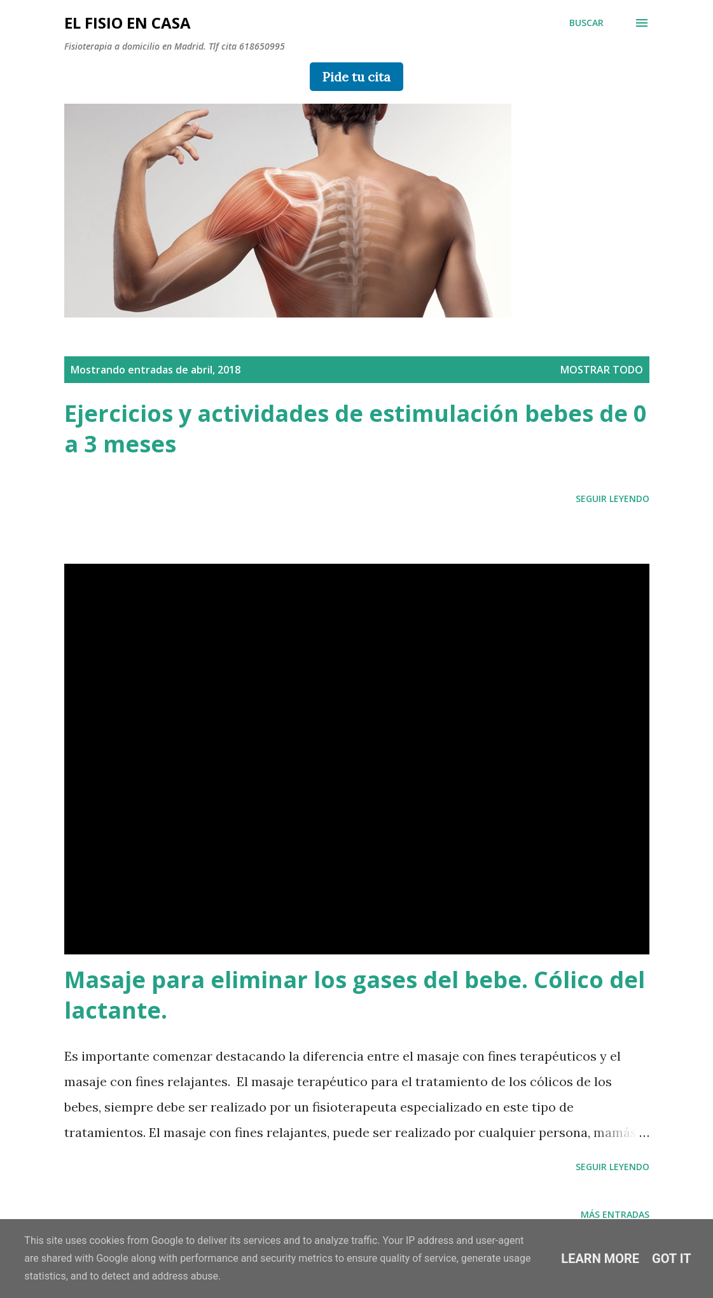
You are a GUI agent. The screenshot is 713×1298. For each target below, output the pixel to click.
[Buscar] (586, 23)
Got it (671, 1258)
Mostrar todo (601, 370)
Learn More (600, 1258)
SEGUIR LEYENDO (612, 498)
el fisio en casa (127, 22)
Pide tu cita (356, 77)
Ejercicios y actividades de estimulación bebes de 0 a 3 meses (355, 428)
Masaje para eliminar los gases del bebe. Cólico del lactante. (354, 995)
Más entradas (615, 1214)
